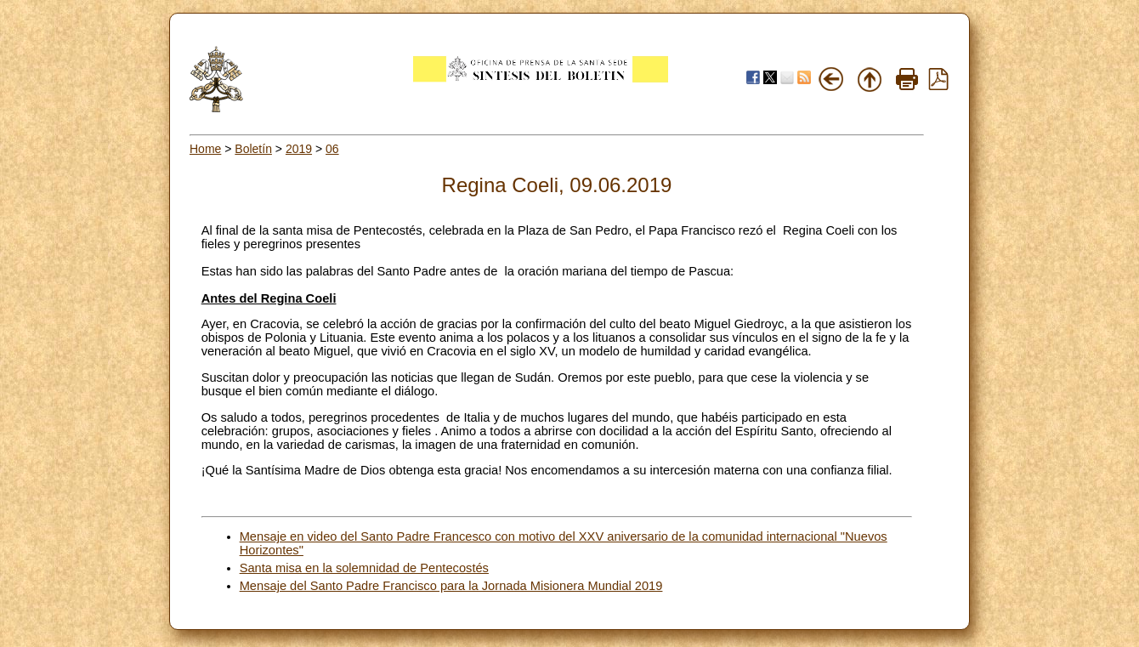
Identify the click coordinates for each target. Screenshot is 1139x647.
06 (332, 149)
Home (205, 149)
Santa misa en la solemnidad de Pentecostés (364, 568)
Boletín (253, 149)
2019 (299, 149)
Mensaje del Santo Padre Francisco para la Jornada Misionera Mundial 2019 (451, 586)
